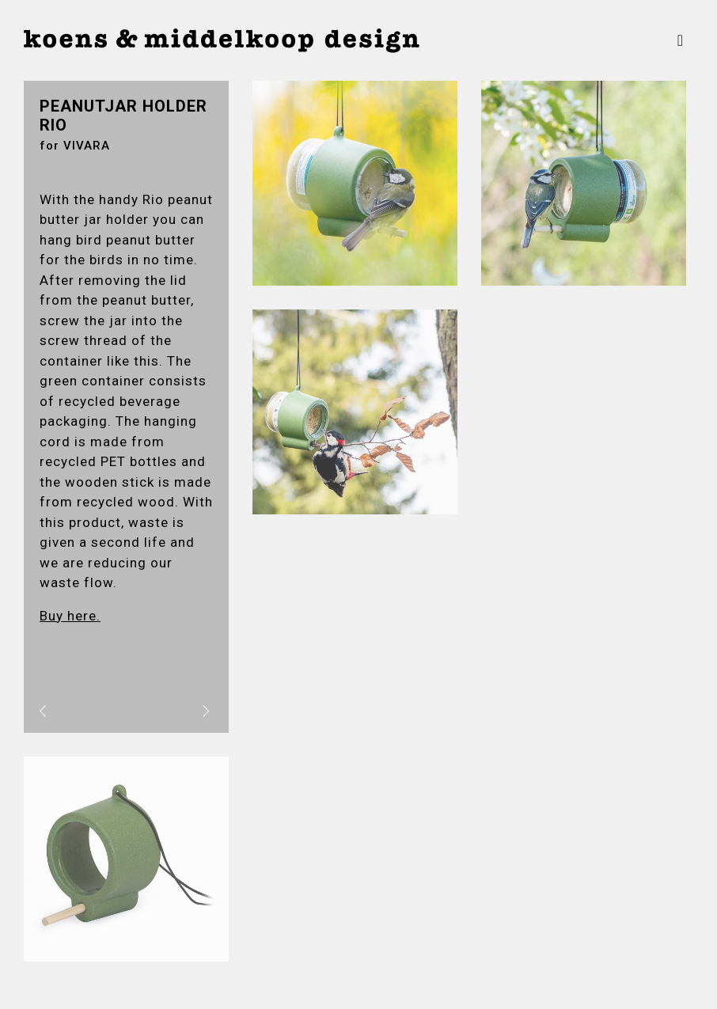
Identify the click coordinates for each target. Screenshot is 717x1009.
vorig (55, 710)
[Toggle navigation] (680, 40)
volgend (187, 710)
